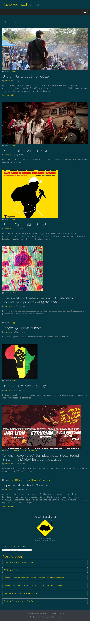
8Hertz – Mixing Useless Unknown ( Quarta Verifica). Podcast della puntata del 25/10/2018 (40, 300)
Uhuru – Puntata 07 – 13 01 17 (24, 386)
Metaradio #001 (11, 570)
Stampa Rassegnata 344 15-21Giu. (19, 562)
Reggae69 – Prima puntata (22, 328)
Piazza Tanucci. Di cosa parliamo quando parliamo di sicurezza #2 (34, 578)
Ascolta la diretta (45, 516)
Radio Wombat (14, 4)
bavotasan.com (54, 617)
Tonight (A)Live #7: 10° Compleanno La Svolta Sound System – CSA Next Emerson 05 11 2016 (40, 457)
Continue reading (9, 95)
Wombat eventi (44, 480)
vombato (8, 81)
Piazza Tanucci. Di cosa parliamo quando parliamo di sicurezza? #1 (34, 585)
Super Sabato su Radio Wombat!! (26, 485)
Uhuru (13, 71)
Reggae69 (15, 323)
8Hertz (14, 293)
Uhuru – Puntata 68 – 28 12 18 (24, 225)
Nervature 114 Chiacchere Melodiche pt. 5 (23, 593)
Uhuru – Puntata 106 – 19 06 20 (25, 76)
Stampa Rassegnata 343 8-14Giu (19, 601)
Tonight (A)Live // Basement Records (24, 450)
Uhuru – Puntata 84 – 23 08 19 (24, 151)
